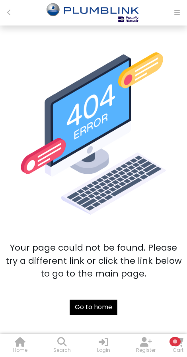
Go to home (93, 307)
